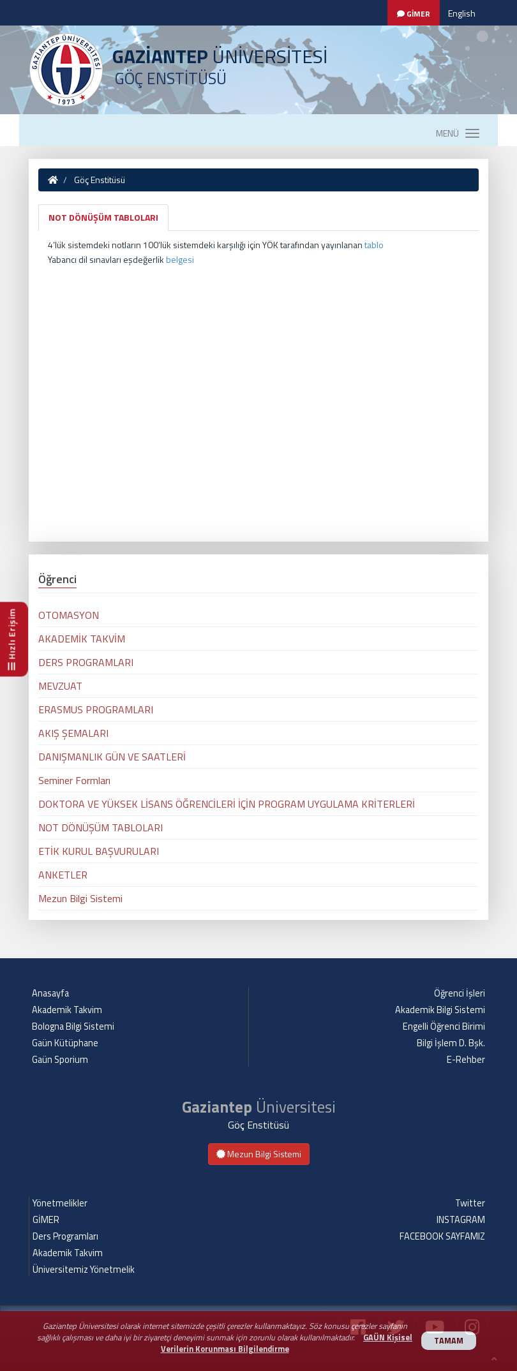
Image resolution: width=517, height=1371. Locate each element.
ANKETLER (62, 874)
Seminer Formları (74, 780)
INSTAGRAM (461, 1220)
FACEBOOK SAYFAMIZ (442, 1236)
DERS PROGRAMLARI (85, 662)
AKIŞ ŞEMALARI (73, 733)
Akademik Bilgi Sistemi (440, 1010)
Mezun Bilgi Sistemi (80, 898)
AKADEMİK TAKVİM (81, 638)
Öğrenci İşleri (459, 993)
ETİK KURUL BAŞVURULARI (98, 851)
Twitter (470, 1203)
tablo (374, 244)
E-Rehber (466, 1060)
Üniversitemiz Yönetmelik (84, 1270)
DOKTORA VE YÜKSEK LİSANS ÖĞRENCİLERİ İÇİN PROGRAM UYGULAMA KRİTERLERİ (226, 803)
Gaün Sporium (60, 1060)
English (462, 13)
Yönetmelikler (60, 1203)
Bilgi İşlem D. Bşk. (451, 1043)
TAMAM (448, 1341)
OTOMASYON (68, 615)
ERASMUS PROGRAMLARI (95, 709)
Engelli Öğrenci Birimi (444, 1026)
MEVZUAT (60, 685)
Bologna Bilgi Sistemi (73, 1026)
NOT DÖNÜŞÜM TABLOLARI (103, 217)
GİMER (46, 1220)
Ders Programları (65, 1236)
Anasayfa (50, 993)
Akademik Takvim (67, 1010)
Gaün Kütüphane (65, 1043)
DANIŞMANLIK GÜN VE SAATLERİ (112, 756)
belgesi (180, 259)
